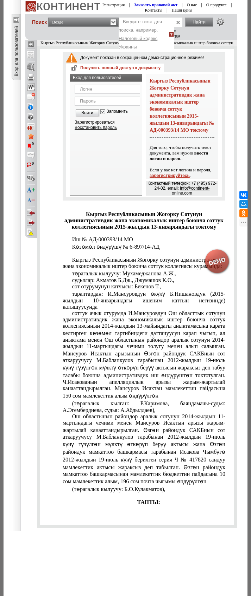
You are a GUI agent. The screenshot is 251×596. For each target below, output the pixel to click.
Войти (87, 112)
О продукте (216, 4)
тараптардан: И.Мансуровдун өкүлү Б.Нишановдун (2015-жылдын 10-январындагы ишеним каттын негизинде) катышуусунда (144, 300)
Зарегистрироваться (94, 122)
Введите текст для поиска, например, (140, 34)
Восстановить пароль (96, 127)
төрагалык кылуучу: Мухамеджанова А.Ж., (124, 273)
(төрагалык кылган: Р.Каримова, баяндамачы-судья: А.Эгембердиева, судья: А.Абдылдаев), (144, 406)
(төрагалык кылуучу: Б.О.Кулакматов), (118, 489)
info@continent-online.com (190, 191)
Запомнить (117, 111)
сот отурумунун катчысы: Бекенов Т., (116, 286)
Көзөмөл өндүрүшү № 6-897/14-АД (116, 247)
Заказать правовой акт (156, 4)
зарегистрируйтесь (170, 175)
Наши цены (182, 10)
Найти (199, 22)
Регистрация (113, 4)
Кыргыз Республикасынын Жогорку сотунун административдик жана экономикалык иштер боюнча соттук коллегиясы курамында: (144, 263)
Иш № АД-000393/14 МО (102, 239)
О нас (192, 4)
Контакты (154, 10)
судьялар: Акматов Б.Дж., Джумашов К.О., (123, 280)
